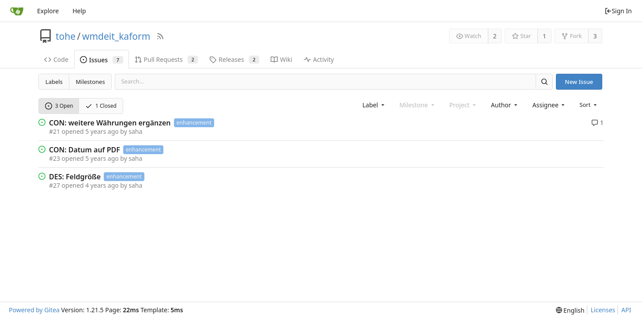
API (626, 310)
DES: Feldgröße (75, 176)
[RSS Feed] (160, 36)
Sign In (618, 11)
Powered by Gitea (34, 310)
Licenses (603, 310)
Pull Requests (166, 59)
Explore (48, 11)
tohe (66, 36)
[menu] (589, 104)
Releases (234, 59)
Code (56, 59)
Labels (54, 82)
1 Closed (101, 106)
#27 (54, 185)
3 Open (59, 106)
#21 (54, 131)
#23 (54, 158)
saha (135, 131)
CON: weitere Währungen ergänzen (110, 122)
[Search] (544, 81)
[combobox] (374, 105)
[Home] (16, 11)
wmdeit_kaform (116, 36)
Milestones (90, 82)
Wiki (281, 59)
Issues (101, 60)
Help (79, 11)
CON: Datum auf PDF (84, 149)
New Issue (579, 82)
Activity (319, 59)
